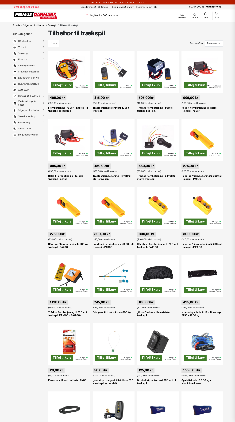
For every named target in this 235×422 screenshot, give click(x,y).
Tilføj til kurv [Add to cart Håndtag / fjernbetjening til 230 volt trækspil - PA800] (106, 221)
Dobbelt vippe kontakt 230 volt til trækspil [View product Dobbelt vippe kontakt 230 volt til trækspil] (156, 382)
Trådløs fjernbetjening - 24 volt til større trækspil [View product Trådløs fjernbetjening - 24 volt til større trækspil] (156, 177)
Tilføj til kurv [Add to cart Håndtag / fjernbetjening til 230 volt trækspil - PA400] (62, 221)
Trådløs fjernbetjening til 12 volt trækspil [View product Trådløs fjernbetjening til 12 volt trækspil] (111, 109)
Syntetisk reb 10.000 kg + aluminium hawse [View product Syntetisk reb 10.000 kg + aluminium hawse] (196, 382)
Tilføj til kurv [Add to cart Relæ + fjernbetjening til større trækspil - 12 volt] (195, 85)
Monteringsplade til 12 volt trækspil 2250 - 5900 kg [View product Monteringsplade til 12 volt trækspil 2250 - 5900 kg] (201, 314)
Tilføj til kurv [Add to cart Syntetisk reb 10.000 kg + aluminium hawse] (195, 357)
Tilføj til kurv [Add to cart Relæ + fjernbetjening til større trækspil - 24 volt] (62, 153)
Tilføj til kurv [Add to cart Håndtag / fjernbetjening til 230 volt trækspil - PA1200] (195, 221)
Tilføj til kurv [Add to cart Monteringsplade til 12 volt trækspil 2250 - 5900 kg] (195, 289)
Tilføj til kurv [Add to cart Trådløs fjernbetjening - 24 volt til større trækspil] (151, 153)
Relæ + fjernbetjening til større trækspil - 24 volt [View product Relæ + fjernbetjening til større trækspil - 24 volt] (65, 177)
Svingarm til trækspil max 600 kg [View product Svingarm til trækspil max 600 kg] (112, 312)
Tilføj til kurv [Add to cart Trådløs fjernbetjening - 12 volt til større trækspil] (106, 153)
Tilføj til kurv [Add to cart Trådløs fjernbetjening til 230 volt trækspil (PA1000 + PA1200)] (62, 289)
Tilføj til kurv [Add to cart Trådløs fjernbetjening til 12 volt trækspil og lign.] (151, 85)
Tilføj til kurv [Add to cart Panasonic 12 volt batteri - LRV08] (62, 357)
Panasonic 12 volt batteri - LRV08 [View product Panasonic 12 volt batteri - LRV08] (67, 380)
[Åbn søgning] (117, 15)
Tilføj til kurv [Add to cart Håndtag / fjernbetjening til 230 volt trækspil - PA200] (195, 153)
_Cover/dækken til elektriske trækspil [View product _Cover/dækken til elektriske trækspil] (153, 314)
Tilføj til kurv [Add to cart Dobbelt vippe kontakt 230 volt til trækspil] (151, 357)
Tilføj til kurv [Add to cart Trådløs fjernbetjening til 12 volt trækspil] (106, 85)
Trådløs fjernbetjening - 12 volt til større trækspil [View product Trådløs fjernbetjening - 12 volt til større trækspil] (112, 177)
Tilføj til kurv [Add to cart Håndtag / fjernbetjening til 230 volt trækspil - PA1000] (151, 221)
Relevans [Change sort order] (212, 43)
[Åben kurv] (216, 15)
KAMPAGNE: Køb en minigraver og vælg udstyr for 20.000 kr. (117, 2)
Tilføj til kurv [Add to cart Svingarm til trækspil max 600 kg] (106, 289)
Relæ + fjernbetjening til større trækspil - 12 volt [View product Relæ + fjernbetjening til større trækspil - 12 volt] (199, 109)
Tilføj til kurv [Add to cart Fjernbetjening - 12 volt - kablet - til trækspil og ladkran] (62, 85)
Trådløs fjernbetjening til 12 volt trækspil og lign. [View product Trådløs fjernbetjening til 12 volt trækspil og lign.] (155, 109)
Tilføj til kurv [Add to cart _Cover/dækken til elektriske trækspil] (151, 289)
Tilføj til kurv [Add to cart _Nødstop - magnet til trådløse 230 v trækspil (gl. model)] (106, 357)
